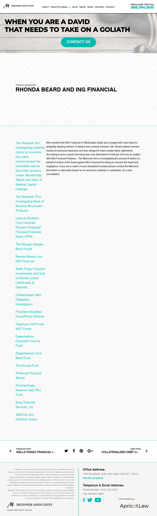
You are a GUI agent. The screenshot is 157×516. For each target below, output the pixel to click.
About (45, 7)
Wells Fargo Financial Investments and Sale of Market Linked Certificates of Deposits (30, 278)
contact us (78, 42)
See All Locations (93, 478)
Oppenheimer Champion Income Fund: (28, 341)
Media (82, 7)
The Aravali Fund (27, 365)
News (90, 7)
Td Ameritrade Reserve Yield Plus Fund (28, 390)
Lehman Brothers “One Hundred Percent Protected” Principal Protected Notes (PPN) (28, 228)
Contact (110, 7)
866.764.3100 (142, 7)
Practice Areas (59, 7)
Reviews (99, 7)
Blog (75, 7)
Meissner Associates (25, 510)
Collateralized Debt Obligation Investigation (28, 300)
